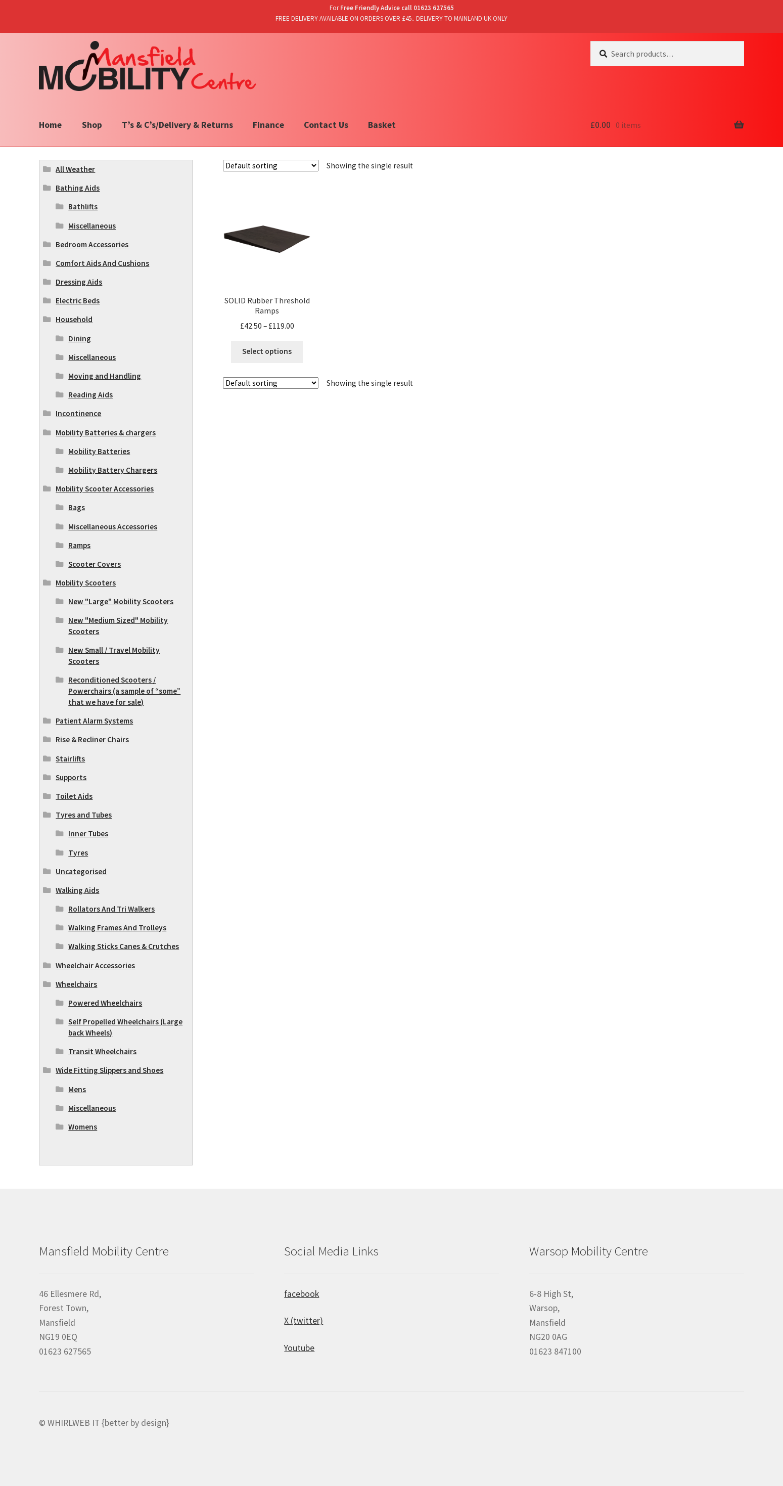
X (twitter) (303, 1320)
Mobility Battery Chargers (112, 470)
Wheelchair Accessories (95, 965)
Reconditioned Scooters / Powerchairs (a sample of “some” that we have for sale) (124, 691)
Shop (92, 124)
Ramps (79, 545)
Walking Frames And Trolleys (117, 927)
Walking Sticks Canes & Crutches (123, 946)
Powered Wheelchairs (105, 1003)
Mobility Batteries (99, 451)
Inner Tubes (88, 833)
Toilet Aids (74, 796)
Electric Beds (78, 300)
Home (50, 124)
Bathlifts (83, 206)
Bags (76, 507)
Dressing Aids (79, 282)
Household (74, 319)
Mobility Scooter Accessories (105, 488)
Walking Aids (77, 890)
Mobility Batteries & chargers (106, 432)
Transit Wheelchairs (102, 1051)
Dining (79, 338)
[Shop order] (270, 165)
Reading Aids (90, 394)
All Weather (75, 169)
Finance (268, 124)
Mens (77, 1089)
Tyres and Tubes (84, 815)
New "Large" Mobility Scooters (120, 601)
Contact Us (326, 124)
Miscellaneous (92, 226)
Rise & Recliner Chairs (92, 739)
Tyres (78, 853)
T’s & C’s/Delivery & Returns (177, 124)
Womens (82, 1127)
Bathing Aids (78, 188)
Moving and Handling (104, 376)
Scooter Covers (94, 564)
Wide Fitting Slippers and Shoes (109, 1070)
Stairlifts (70, 758)
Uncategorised (81, 871)
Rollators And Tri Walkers (111, 909)
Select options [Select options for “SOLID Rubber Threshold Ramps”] (267, 351)
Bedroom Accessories (92, 244)
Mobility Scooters (86, 583)
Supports (71, 777)
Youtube (299, 1348)
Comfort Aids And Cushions (102, 263)
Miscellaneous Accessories (112, 526)
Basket (382, 124)
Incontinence (78, 413)
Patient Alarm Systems (94, 721)
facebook (301, 1293)
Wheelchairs (76, 984)
